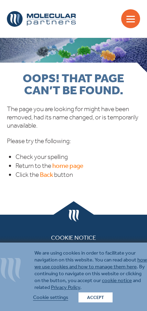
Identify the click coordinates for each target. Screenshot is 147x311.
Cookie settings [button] (50, 297)
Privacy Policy (65, 287)
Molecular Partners (41, 19)
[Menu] (130, 18)
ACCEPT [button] (95, 297)
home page (67, 166)
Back (46, 175)
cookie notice (117, 280)
